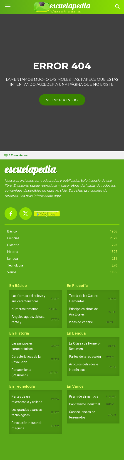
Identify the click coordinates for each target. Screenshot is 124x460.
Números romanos (25, 309)
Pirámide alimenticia (83, 396)
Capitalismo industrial (84, 404)
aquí (57, 196)
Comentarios (18, 155)
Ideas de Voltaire (81, 322)
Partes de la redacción (85, 356)
